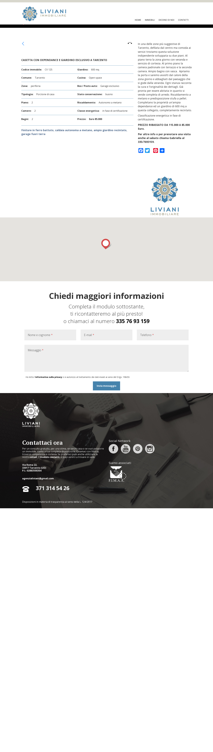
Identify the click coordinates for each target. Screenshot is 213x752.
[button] (106, 487)
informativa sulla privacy (48, 620)
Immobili (150, 19)
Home (138, 19)
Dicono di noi (166, 19)
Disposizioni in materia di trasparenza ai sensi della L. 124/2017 (57, 745)
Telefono (147, 579)
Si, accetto (142, 4)
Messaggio (35, 594)
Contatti (183, 19)
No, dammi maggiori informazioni (171, 4)
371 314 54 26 (52, 731)
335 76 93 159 (133, 564)
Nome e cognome (40, 579)
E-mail (89, 579)
